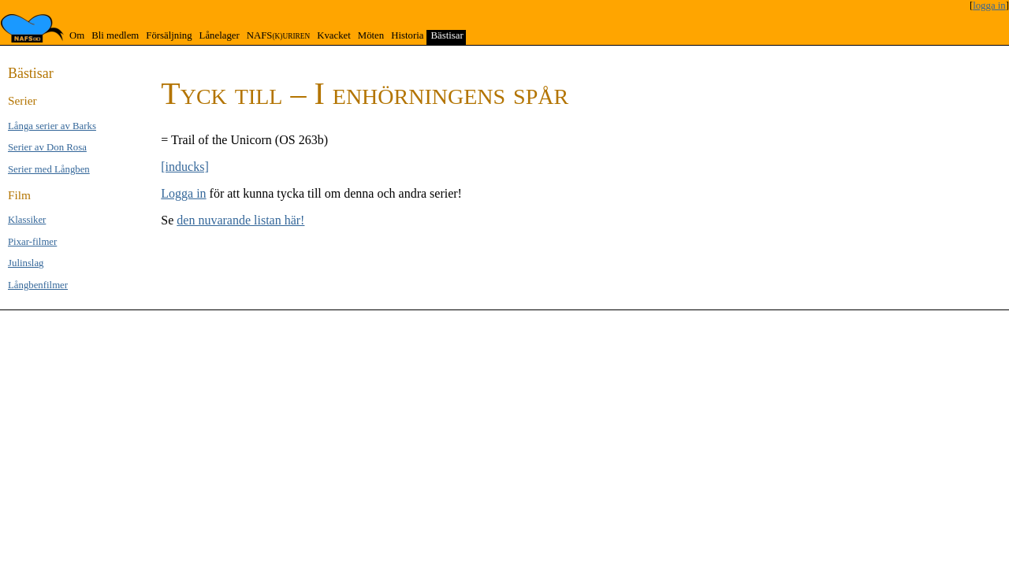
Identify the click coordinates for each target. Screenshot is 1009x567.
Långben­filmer (38, 285)
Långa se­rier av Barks (52, 126)
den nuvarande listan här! (240, 220)
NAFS (278, 35)
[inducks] (184, 166)
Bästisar (446, 35)
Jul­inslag (26, 263)
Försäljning (169, 35)
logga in (989, 5)
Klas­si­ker (27, 219)
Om (76, 35)
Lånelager (219, 35)
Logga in (183, 193)
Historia (407, 35)
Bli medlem (115, 35)
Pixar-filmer (32, 241)
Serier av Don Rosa (47, 147)
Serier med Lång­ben (49, 169)
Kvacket (334, 35)
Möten (371, 35)
